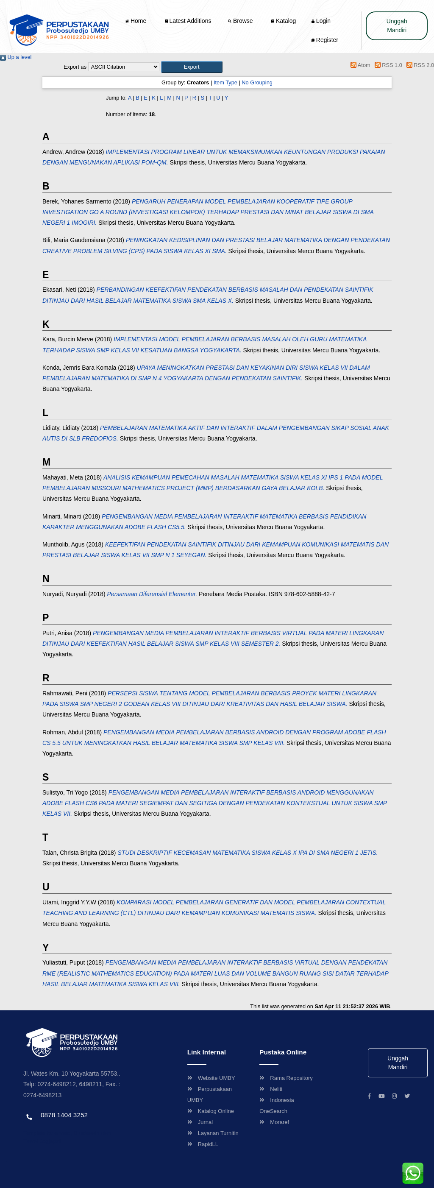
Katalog (283, 20)
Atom (359, 65)
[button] (192, 67)
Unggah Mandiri (397, 25)
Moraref (274, 1122)
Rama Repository (285, 1078)
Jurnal (200, 1122)
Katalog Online (210, 1111)
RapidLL (202, 1144)
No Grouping (257, 82)
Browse (241, 20)
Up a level (15, 57)
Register (325, 39)
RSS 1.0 (387, 65)
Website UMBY (211, 1078)
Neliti (270, 1089)
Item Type (225, 82)
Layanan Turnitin (213, 1133)
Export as (75, 67)
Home (136, 20)
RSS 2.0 (418, 65)
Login (321, 20)
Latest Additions (188, 20)
